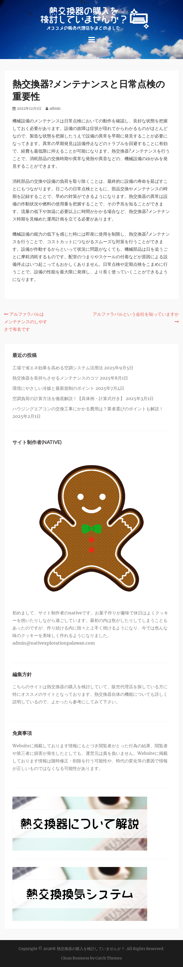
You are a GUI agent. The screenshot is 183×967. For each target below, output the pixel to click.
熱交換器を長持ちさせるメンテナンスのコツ (55, 378)
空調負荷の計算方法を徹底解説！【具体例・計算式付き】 (68, 398)
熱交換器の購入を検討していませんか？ (91, 948)
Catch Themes (108, 958)
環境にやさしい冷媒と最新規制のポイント (53, 388)
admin (55, 108)
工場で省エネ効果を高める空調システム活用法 (57, 367)
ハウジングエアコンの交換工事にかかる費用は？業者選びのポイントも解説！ (87, 408)
